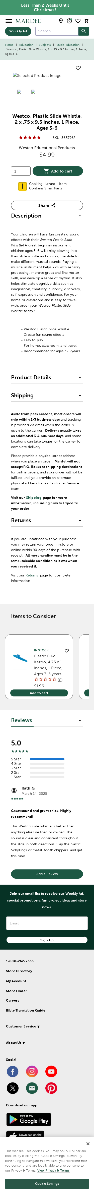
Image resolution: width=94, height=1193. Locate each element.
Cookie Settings (47, 1184)
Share (47, 205)
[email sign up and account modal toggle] (69, 20)
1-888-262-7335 (20, 961)
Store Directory (19, 971)
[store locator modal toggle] (60, 20)
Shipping (33, 498)
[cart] (86, 21)
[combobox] (56, 31)
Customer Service (21, 1026)
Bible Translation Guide (25, 1010)
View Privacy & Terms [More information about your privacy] (53, 1170)
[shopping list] (77, 20)
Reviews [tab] (21, 720)
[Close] (87, 1143)
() (60, 680)
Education (26, 45)
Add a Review (47, 874)
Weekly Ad (18, 31)
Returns (32, 575)
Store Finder (16, 991)
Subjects (45, 45)
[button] (47, 216)
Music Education (67, 45)
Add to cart (57, 171)
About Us (13, 1043)
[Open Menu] (9, 21)
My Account (16, 981)
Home (9, 45)
